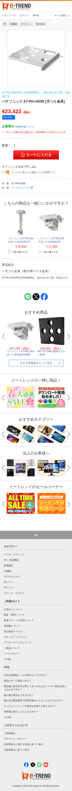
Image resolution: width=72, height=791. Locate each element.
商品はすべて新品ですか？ (17, 680)
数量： (11, 145)
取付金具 (40, 24)
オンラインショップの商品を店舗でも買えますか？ (30, 706)
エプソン (24, 15)
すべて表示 (60, 15)
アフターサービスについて (17, 642)
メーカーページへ (21, 187)
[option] (36, 58)
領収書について (12, 626)
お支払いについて (13, 609)
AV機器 (13, 24)
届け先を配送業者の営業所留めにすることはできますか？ (34, 700)
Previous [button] (5, 336)
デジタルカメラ (12, 576)
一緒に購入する (17, 252)
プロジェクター (27, 24)
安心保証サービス (13, 631)
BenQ (36, 15)
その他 (7, 659)
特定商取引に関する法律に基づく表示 (23, 744)
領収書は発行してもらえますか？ (21, 711)
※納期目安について (24, 126)
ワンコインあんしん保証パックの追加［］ (29, 172)
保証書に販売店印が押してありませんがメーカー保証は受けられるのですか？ (35, 688)
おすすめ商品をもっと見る (36, 362)
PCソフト (9, 587)
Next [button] (67, 336)
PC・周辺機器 (11, 560)
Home (4, 24)
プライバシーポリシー (15, 738)
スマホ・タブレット (14, 554)
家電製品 (8, 565)
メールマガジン (12, 653)
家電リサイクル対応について (19, 620)
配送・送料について (14, 614)
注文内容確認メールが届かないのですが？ (26, 675)
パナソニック (9, 15)
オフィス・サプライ (14, 593)
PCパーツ (9, 582)
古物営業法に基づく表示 (16, 750)
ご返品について (12, 648)
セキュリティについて (15, 637)
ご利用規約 (9, 733)
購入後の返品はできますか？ (19, 695)
